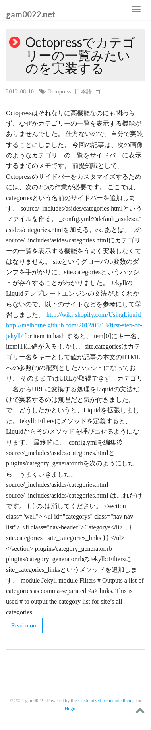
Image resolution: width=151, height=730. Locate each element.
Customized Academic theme (106, 700)
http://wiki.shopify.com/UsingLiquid (93, 314)
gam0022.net (31, 13)
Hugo (70, 708)
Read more (24, 625)
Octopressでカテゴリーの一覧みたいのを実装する (80, 55)
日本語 (83, 92)
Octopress (60, 92)
